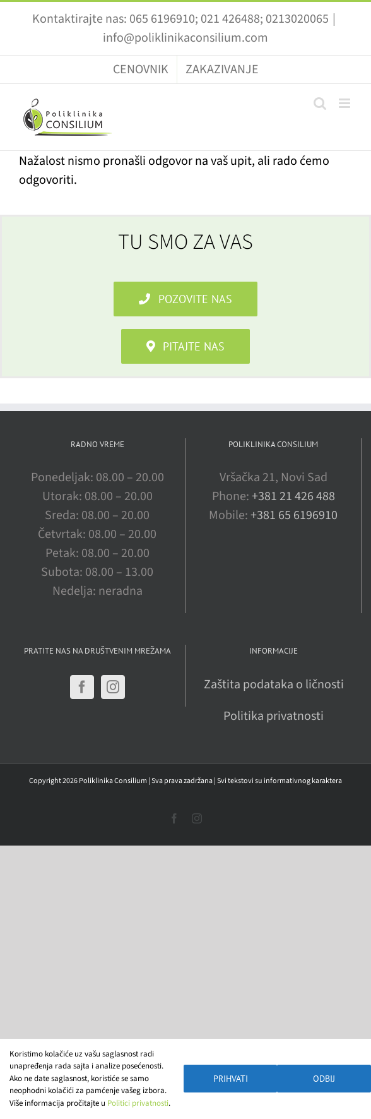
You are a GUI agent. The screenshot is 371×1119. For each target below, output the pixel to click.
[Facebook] (82, 687)
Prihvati (230, 1078)
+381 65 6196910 (294, 515)
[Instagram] (113, 687)
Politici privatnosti (137, 1103)
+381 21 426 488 (293, 496)
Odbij (324, 1078)
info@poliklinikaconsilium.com (185, 38)
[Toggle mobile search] (320, 103)
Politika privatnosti (273, 716)
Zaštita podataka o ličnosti (274, 684)
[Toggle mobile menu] (345, 103)
